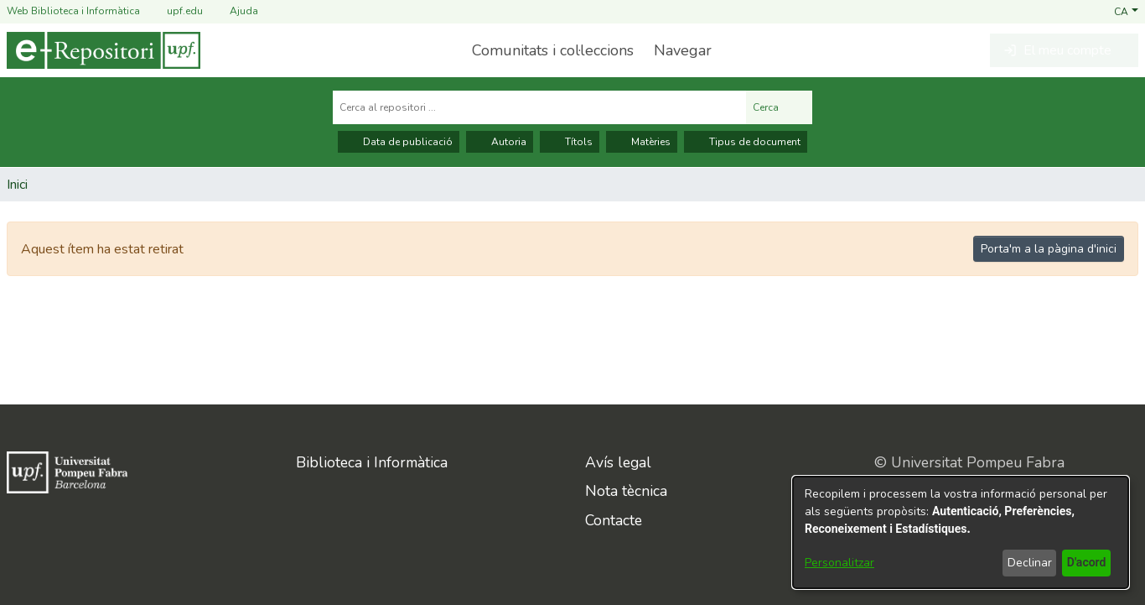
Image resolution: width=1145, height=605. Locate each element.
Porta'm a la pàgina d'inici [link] (1049, 249)
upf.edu (175, 11)
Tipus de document (745, 142)
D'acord (1085, 563)
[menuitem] (686, 50)
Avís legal (618, 462)
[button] (1126, 11)
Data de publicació (399, 142)
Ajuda (234, 11)
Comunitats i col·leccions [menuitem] (551, 50)
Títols (570, 142)
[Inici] (103, 50)
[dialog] (960, 532)
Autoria (499, 142)
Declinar (1027, 563)
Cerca (779, 107)
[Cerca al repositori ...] (539, 107)
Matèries (642, 142)
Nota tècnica (626, 491)
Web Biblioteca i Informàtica (73, 11)
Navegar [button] (681, 50)
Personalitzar (839, 563)
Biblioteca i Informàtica (372, 462)
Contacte (613, 520)
